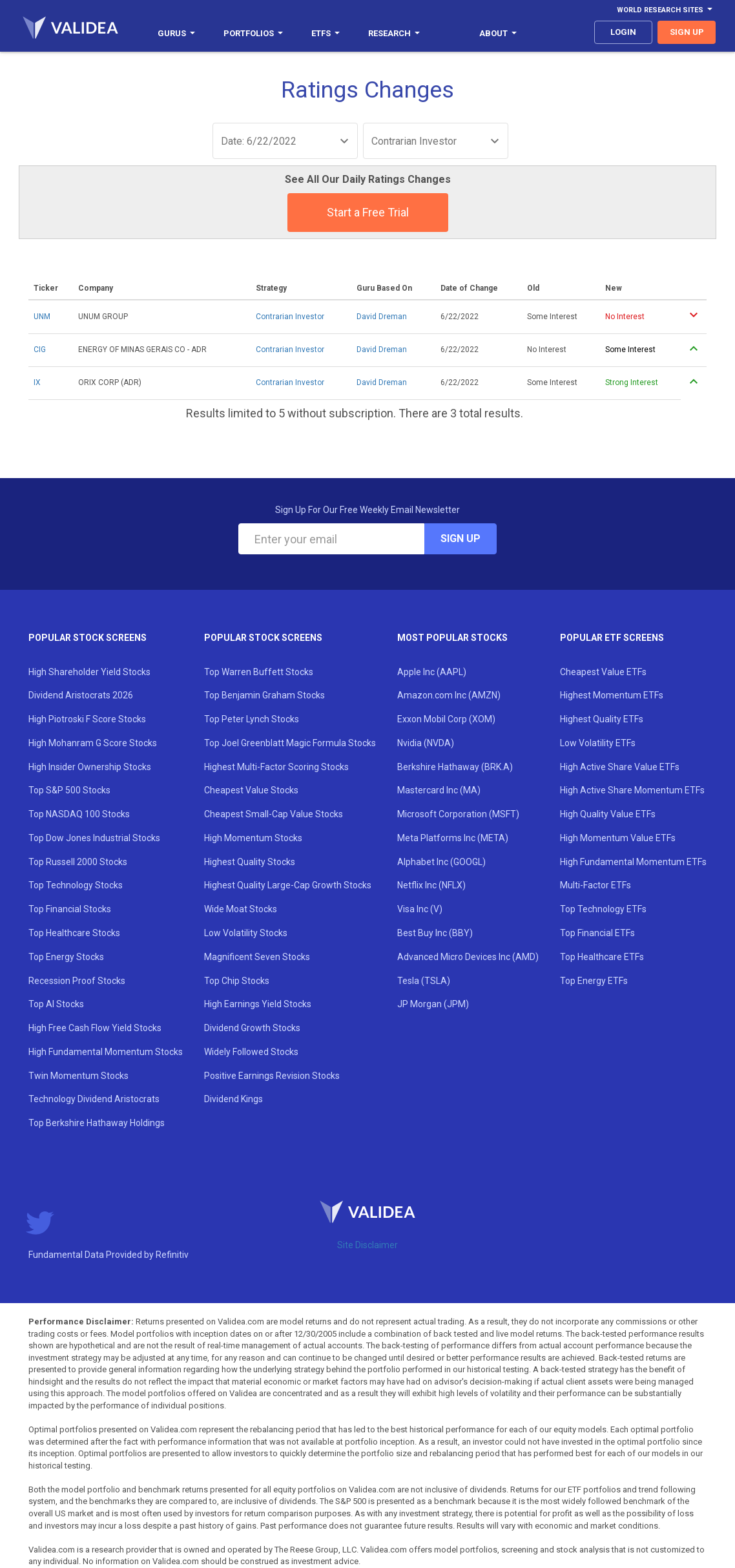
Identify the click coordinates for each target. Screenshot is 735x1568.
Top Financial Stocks (69, 909)
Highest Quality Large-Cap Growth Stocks (287, 885)
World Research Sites (664, 10)
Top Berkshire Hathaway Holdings (96, 1123)
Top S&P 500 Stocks (69, 790)
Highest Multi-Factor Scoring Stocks (276, 767)
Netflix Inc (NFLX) (431, 885)
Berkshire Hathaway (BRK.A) (455, 767)
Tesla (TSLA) (423, 981)
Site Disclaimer (367, 1245)
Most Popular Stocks (452, 637)
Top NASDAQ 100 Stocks (79, 814)
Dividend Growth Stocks (252, 1028)
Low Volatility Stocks (245, 933)
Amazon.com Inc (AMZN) (449, 695)
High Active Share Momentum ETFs (632, 790)
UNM (42, 316)
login (623, 32)
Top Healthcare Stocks (74, 933)
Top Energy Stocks (66, 957)
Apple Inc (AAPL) (431, 672)
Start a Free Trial (368, 212)
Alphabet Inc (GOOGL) (441, 862)
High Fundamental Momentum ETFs (633, 862)
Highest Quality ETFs (601, 719)
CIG (40, 349)
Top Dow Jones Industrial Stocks (94, 838)
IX (37, 382)
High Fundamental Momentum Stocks (105, 1052)
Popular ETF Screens (612, 637)
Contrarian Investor (290, 316)
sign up (687, 32)
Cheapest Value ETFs (603, 672)
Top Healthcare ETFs (602, 957)
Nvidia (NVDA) (425, 743)
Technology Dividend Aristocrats (94, 1099)
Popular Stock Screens (87, 637)
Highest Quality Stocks (249, 862)
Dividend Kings (233, 1099)
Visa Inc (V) (419, 909)
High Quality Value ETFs (608, 814)
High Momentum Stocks (253, 838)
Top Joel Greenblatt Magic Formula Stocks (290, 743)
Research (394, 33)
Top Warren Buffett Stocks (258, 672)
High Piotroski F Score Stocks (87, 719)
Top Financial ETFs (597, 933)
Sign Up (460, 538)
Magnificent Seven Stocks (257, 957)
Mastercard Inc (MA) (439, 790)
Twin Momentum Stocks (78, 1076)
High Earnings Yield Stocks (257, 1004)
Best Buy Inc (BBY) (435, 933)
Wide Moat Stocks (240, 909)
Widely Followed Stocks (251, 1052)
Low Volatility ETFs (598, 743)
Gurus (176, 33)
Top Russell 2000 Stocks (77, 862)
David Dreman (382, 316)
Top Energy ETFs (594, 981)
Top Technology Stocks (75, 885)
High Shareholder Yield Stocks (89, 672)
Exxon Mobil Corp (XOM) (446, 719)
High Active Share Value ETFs (619, 767)
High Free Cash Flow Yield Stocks (94, 1028)
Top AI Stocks (56, 1004)
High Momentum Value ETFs (618, 838)
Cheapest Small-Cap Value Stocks (273, 814)
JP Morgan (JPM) (433, 1004)
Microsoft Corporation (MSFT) (458, 814)
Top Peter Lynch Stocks (251, 719)
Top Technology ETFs (603, 909)
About (498, 33)
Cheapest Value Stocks (251, 790)
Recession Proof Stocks (76, 981)
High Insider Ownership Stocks (89, 767)
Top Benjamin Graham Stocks (264, 695)
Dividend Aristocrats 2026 (80, 695)
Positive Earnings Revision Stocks (272, 1076)
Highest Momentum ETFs (611, 695)
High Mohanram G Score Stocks (92, 743)
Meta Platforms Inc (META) (452, 838)
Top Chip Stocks (236, 981)
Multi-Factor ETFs (595, 885)
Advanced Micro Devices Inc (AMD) (468, 957)
